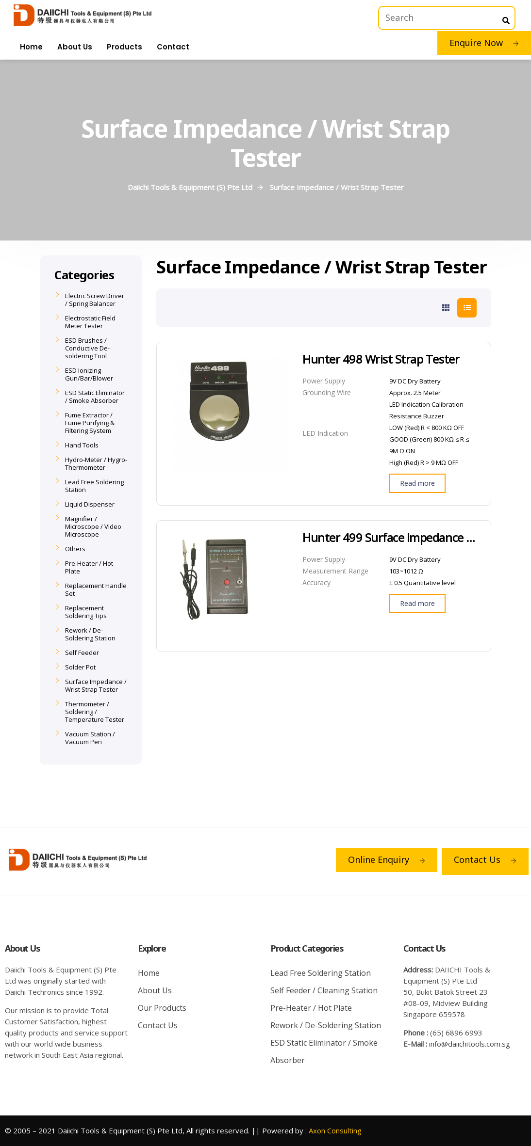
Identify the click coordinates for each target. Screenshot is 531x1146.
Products (124, 47)
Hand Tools (82, 445)
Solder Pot (80, 667)
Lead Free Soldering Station (94, 485)
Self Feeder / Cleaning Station (324, 990)
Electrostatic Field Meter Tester (90, 322)
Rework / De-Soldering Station (90, 634)
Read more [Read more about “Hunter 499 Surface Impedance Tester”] (417, 603)
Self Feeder (82, 652)
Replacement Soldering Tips (86, 612)
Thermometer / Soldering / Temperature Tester (94, 711)
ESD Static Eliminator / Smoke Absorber (95, 396)
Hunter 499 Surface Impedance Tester (389, 537)
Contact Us (485, 859)
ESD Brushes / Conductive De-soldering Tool (87, 348)
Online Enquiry (386, 859)
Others (75, 549)
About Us (74, 47)
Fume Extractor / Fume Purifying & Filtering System (90, 422)
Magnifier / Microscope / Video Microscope (93, 526)
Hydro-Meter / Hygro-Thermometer (96, 463)
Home (31, 47)
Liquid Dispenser (90, 504)
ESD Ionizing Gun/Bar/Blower (89, 374)
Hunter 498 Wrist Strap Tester (380, 359)
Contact (173, 47)
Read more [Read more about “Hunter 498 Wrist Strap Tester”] (417, 483)
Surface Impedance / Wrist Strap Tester (96, 685)
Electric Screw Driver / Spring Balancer (94, 299)
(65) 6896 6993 (456, 1032)
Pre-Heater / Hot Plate (89, 567)
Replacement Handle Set (96, 589)
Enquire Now (484, 42)
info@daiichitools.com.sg (469, 1044)
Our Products (162, 1008)
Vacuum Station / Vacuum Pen (90, 738)
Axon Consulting (335, 1130)
